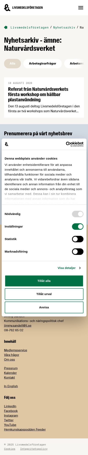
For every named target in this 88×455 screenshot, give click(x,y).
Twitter (8, 420)
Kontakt (9, 378)
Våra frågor (11, 355)
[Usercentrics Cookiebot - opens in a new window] (65, 144)
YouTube (10, 425)
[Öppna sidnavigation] (81, 7)
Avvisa (44, 307)
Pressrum (11, 368)
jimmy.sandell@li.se (17, 326)
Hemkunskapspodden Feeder (25, 429)
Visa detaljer (67, 268)
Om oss (9, 360)
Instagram (11, 416)
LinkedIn (10, 406)
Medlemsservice (15, 350)
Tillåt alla (44, 281)
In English (11, 386)
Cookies (9, 448)
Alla (12, 63)
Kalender (10, 373)
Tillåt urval (44, 294)
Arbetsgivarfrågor (42, 63)
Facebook (11, 411)
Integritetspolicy (34, 448)
